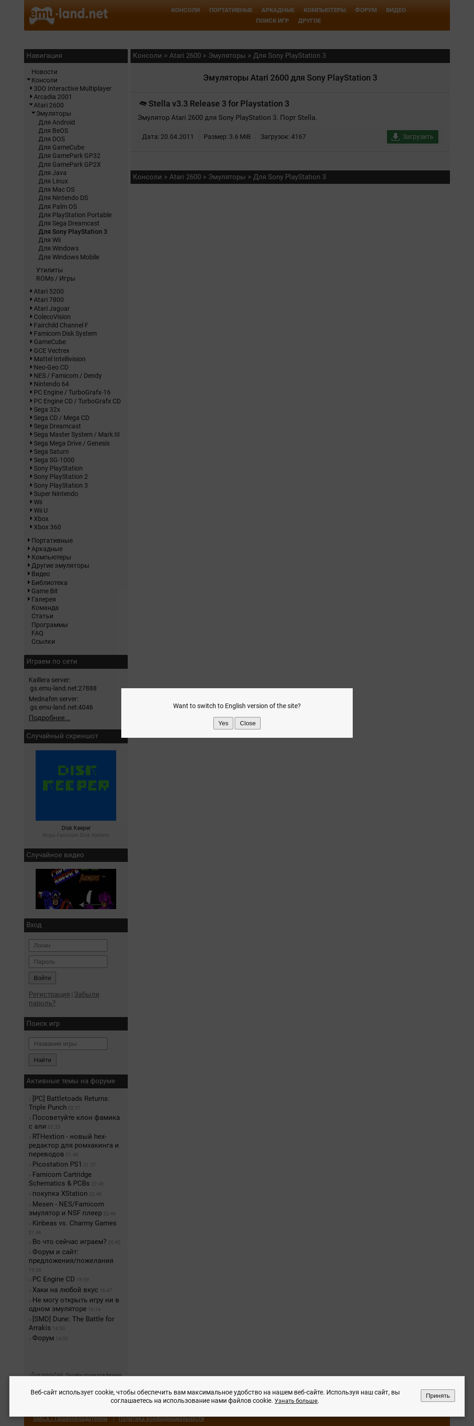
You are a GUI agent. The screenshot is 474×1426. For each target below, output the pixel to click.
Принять (438, 1395)
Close (248, 723)
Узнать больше (296, 1400)
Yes (223, 723)
